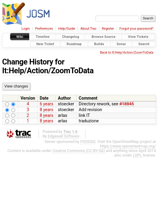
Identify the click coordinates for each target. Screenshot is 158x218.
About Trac (89, 29)
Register (108, 29)
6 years (46, 103)
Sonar (121, 44)
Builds (99, 44)
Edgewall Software (63, 136)
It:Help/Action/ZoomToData (48, 70)
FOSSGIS (87, 141)
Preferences (44, 29)
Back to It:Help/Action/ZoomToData (126, 52)
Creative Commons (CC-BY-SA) (78, 150)
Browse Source (103, 37)
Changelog (70, 37)
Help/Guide (66, 29)
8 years (46, 109)
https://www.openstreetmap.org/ (128, 146)
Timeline (43, 37)
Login (26, 29)
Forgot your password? (136, 29)
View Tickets (138, 37)
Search (143, 44)
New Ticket (45, 44)
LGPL (137, 155)
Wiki (19, 37)
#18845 (126, 103)
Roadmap (74, 44)
